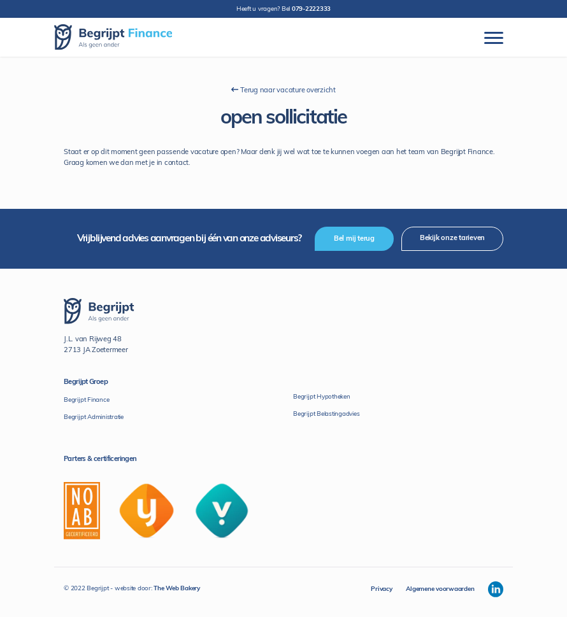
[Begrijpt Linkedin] (495, 589)
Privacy (381, 589)
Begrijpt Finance (86, 400)
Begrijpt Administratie (94, 417)
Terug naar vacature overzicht (283, 90)
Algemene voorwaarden (440, 589)
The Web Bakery (177, 589)
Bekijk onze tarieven (452, 238)
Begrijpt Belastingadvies (326, 414)
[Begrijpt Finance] (113, 37)
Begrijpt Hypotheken (321, 397)
